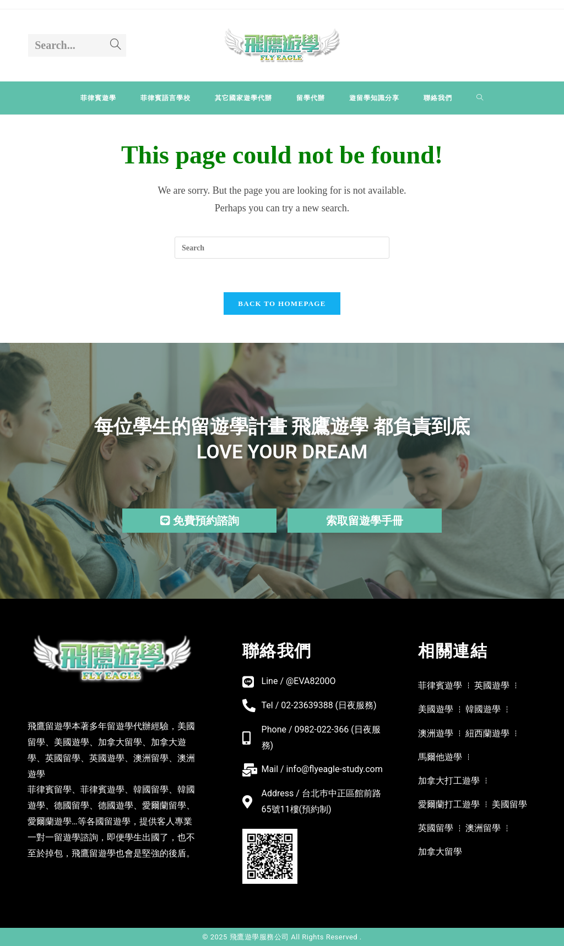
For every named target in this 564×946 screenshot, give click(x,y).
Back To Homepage (282, 303)
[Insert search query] (282, 248)
